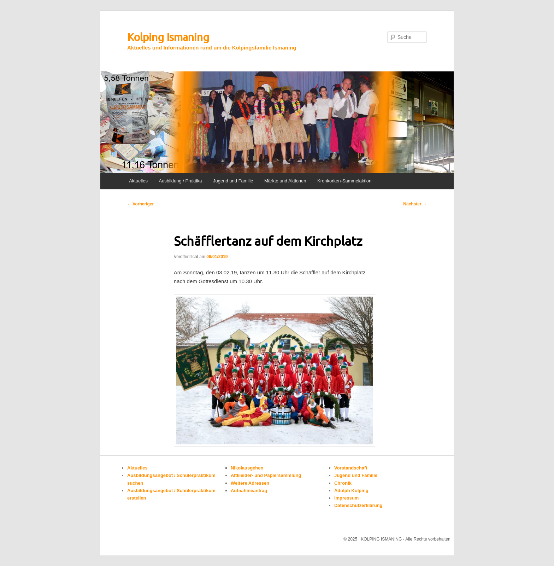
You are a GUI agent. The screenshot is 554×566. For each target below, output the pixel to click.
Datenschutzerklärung (358, 505)
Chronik (343, 483)
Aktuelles (138, 180)
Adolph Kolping (351, 490)
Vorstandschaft (350, 468)
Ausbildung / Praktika (180, 180)
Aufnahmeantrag (249, 490)
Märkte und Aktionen (285, 180)
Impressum (346, 498)
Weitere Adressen (250, 483)
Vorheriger (140, 204)
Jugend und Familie (233, 180)
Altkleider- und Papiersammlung (266, 475)
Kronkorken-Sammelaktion (344, 180)
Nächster (415, 204)
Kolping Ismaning (168, 37)
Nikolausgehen (247, 468)
